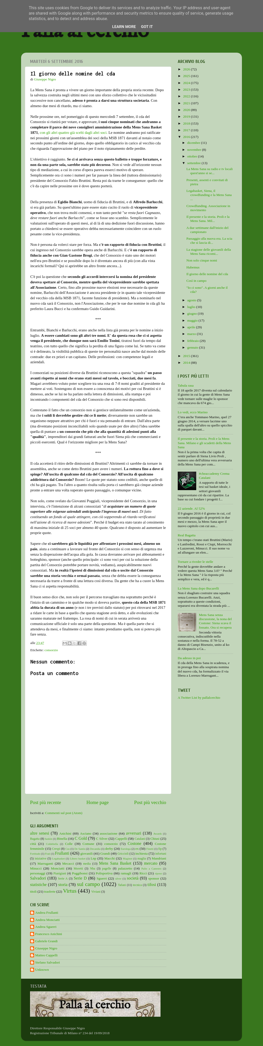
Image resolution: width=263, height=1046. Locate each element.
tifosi (151, 884)
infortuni (160, 853)
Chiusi (155, 838)
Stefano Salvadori (47, 962)
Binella (62, 838)
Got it (147, 26)
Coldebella (52, 843)
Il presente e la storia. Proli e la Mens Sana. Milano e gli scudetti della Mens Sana (204, 443)
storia (63, 884)
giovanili (86, 853)
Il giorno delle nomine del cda (207, 274)
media (87, 863)
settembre (194, 163)
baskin (48, 838)
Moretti (78, 868)
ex (137, 849)
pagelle (106, 868)
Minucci (36, 868)
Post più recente (45, 802)
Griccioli (122, 853)
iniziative (40, 858)
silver (118, 878)
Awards (157, 833)
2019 (187, 116)
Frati (47, 853)
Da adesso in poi (189, 658)
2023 (187, 89)
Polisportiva (104, 873)
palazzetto (125, 868)
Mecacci (68, 863)
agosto (192, 300)
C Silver (102, 838)
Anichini (65, 833)
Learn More (124, 26)
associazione (108, 833)
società (132, 878)
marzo (192, 334)
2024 (187, 83)
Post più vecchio (150, 802)
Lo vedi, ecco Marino (193, 412)
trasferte (49, 891)
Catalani (140, 838)
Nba (92, 868)
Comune (88, 844)
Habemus (193, 267)
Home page (98, 802)
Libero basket (78, 858)
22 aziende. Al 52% (191, 508)
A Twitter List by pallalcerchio (199, 697)
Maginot (127, 858)
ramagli (126, 873)
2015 (187, 356)
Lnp (93, 858)
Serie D (80, 878)
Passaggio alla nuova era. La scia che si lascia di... (209, 241)
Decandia (95, 848)
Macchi (109, 858)
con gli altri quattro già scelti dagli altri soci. (73, 132)
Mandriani (159, 858)
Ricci (143, 873)
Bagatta (35, 838)
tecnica (137, 885)
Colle (68, 844)
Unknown (42, 970)
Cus (67, 848)
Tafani (122, 885)
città (33, 844)
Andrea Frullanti (46, 912)
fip (160, 849)
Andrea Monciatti (47, 920)
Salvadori (38, 878)
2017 (187, 130)
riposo (158, 873)
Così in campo (196, 281)
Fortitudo (35, 853)
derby (109, 849)
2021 (187, 103)
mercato (150, 863)
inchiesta (141, 853)
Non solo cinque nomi (201, 260)
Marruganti (45, 863)
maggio (193, 320)
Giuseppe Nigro (46, 948)
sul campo (88, 884)
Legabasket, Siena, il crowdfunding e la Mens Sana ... (209, 195)
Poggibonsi (80, 873)
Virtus (70, 891)
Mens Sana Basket (115, 863)
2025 (187, 76)
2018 (187, 123)
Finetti (150, 848)
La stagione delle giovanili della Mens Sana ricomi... (208, 252)
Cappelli (121, 838)
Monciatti (57, 868)
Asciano (85, 833)
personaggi (37, 873)
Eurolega (126, 848)
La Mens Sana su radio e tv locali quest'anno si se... (209, 171)
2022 (187, 96)
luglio (191, 307)
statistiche (38, 884)
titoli (33, 891)
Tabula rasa (186, 385)
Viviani (96, 891)
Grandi (105, 853)
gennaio (193, 347)
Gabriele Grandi (46, 941)
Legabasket (58, 858)
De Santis (79, 848)
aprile (191, 327)
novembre (194, 150)
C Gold (81, 838)
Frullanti (62, 853)
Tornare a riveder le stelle (195, 562)
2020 (187, 110)
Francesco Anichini (48, 934)
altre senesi (39, 833)
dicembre (194, 143)
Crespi (56, 849)
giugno (192, 313)
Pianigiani (59, 873)
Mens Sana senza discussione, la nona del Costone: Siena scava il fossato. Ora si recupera (215, 621)
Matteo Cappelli (46, 955)
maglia (141, 858)
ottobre (192, 156)
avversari (133, 833)
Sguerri (102, 878)
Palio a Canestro (152, 868)
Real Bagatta (186, 535)
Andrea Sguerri (46, 927)
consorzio (51, 650)
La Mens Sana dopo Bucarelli (198, 588)
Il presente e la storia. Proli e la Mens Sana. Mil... (208, 219)
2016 (187, 137)
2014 (187, 363)
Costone (134, 843)
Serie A (63, 878)
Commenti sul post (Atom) (63, 813)
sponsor (153, 878)
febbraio (193, 341)
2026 (187, 69)
